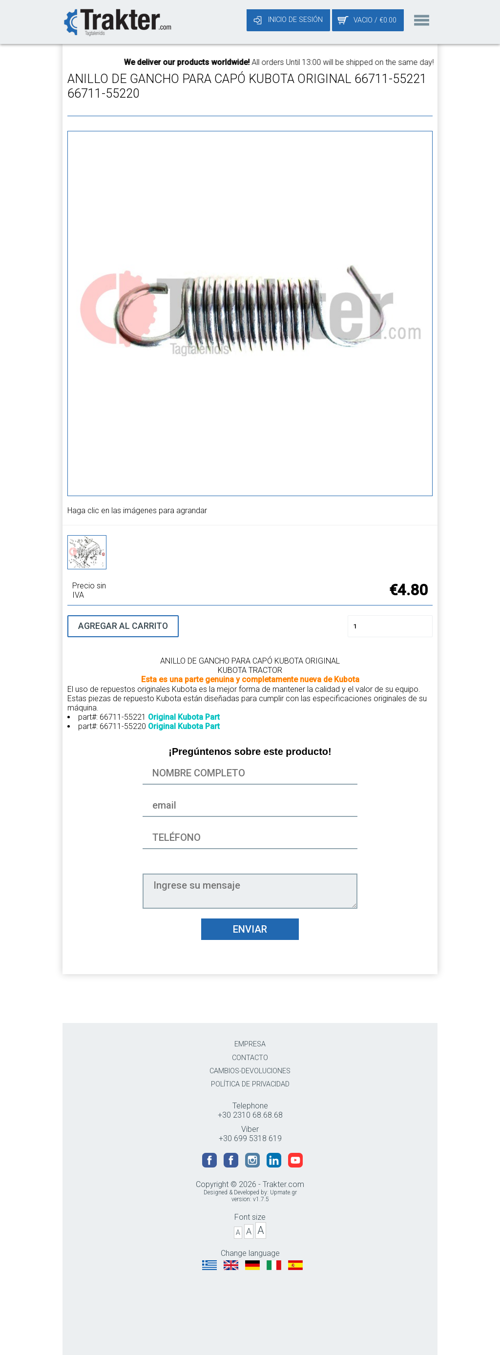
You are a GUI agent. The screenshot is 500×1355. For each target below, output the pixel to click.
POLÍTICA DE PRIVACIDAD (250, 1084)
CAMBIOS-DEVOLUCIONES (250, 1071)
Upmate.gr (283, 1192)
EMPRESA (250, 1044)
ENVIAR (250, 929)
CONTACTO (250, 1058)
